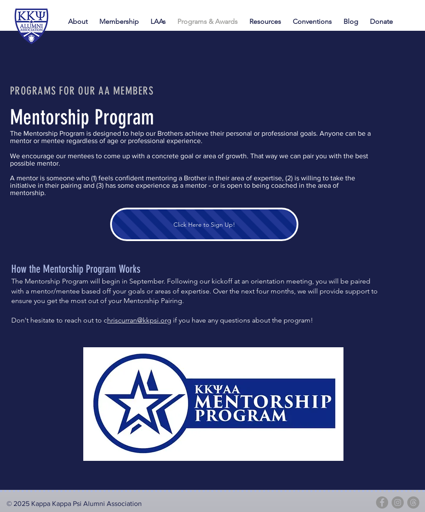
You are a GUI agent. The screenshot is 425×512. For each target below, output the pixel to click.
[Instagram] (398, 502)
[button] (313, 22)
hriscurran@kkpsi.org (139, 320)
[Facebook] (382, 502)
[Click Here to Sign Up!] (204, 224)
